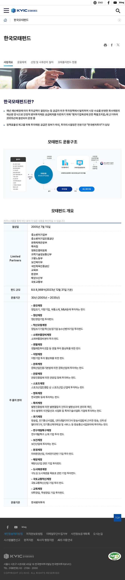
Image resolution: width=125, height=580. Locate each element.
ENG (100, 2)
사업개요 (8, 62)
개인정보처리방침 (13, 534)
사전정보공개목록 (80, 534)
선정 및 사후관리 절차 (42, 62)
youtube (115, 2)
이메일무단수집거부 (56, 534)
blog (121, 2)
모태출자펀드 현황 (67, 62)
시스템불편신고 (12, 540)
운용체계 (21, 62)
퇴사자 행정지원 (45, 540)
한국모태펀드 (21, 20)
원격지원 (28, 540)
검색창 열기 (118, 11)
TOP (117, 517)
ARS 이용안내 (65, 540)
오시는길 (98, 534)
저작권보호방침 (34, 534)
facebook (108, 2)
